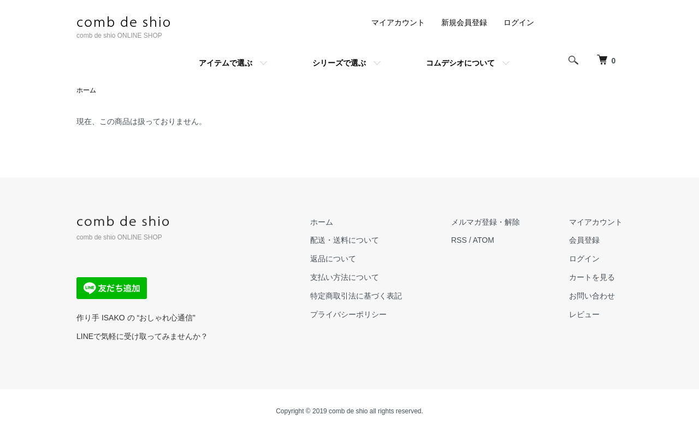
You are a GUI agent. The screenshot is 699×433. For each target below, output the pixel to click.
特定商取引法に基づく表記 (356, 295)
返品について (333, 258)
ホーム (86, 90)
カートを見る (592, 277)
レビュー (584, 314)
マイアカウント (398, 22)
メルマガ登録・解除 (485, 222)
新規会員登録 (464, 22)
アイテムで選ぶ (225, 62)
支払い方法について (344, 277)
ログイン (518, 22)
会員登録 (584, 240)
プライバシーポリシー (348, 314)
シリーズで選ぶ (339, 62)
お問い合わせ (592, 295)
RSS (459, 240)
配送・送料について (344, 240)
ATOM (483, 240)
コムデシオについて (460, 62)
